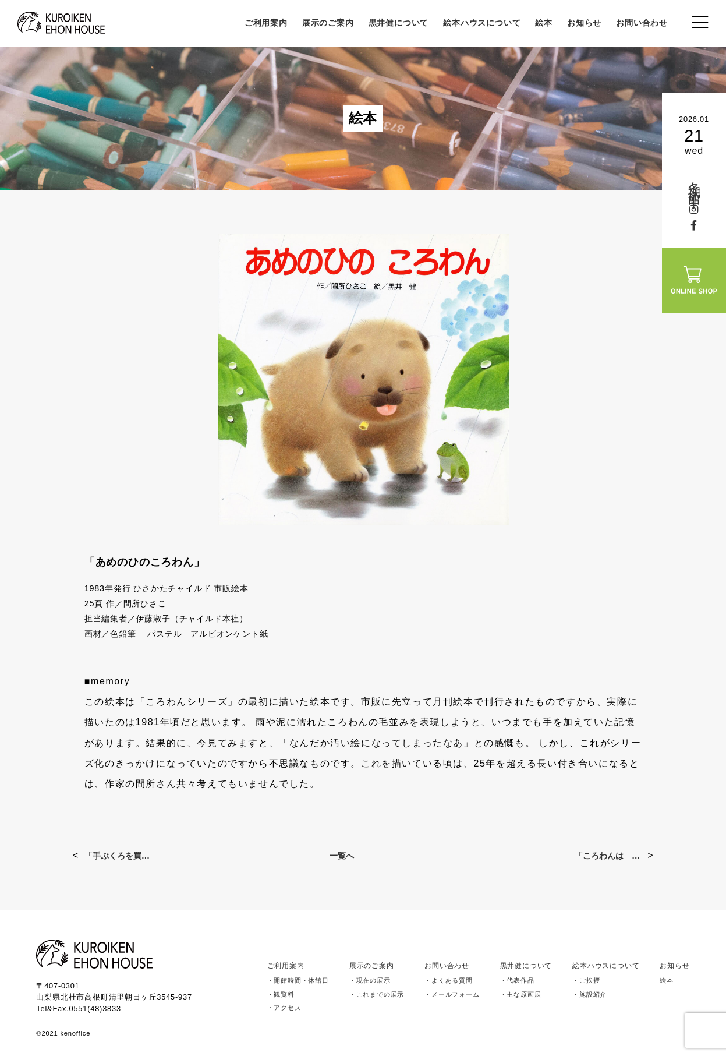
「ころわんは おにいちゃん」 (608, 855)
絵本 (544, 22)
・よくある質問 (448, 980)
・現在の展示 (370, 980)
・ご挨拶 (586, 980)
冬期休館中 (694, 181)
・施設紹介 (589, 994)
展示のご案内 (328, 22)
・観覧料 (281, 994)
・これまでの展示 (376, 994)
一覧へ (342, 855)
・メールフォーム (451, 994)
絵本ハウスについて (481, 22)
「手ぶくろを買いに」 (117, 855)
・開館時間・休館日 (298, 980)
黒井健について (399, 22)
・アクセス (284, 1007)
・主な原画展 (520, 994)
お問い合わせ (642, 22)
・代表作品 (517, 980)
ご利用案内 (266, 22)
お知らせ (584, 22)
